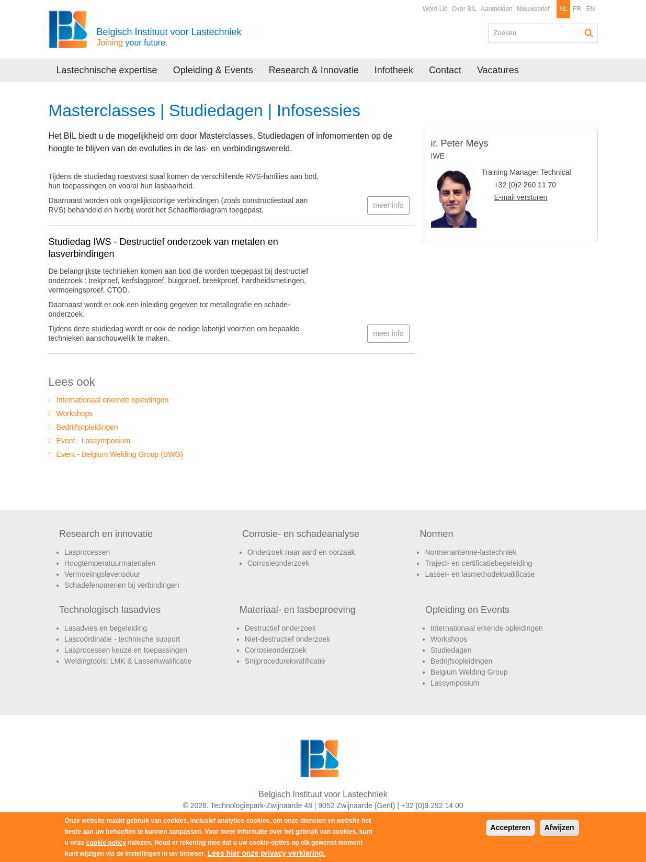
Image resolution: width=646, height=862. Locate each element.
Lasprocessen (87, 552)
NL (563, 9)
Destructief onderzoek (280, 628)
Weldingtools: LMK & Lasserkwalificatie (127, 661)
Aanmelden (497, 9)
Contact (445, 70)
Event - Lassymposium (93, 440)
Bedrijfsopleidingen (87, 427)
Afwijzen (559, 827)
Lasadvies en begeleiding (105, 628)
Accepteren (510, 827)
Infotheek (394, 70)
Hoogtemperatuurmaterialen (109, 563)
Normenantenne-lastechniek (470, 552)
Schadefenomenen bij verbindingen (121, 585)
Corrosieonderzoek (278, 563)
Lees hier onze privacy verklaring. (266, 853)
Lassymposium (454, 683)
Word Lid (435, 9)
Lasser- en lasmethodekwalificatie (480, 574)
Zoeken (589, 33)
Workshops (74, 413)
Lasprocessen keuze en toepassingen (125, 650)
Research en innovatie (106, 534)
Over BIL (464, 9)
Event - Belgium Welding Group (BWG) (120, 454)
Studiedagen (451, 650)
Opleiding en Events (467, 609)
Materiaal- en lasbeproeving (298, 609)
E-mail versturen (520, 197)
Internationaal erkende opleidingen (112, 400)
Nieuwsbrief (533, 9)
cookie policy (106, 842)
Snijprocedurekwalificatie (285, 661)
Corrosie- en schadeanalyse (300, 534)
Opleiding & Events (213, 70)
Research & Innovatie (314, 70)
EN (590, 9)
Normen (436, 534)
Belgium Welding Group (469, 672)
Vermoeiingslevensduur (102, 574)
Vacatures (498, 70)
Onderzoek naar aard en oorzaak (301, 552)
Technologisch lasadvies (110, 609)
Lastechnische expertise (106, 70)
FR (577, 9)
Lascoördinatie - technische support (122, 639)
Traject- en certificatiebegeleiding (478, 563)
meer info (388, 205)
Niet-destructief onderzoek (287, 639)
